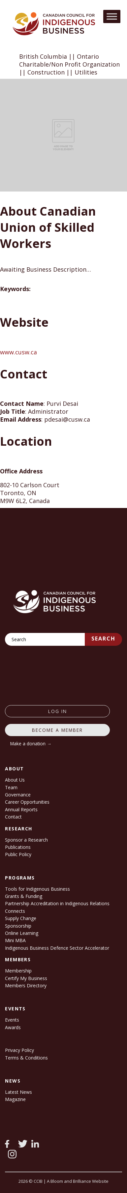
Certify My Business (26, 978)
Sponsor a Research (26, 840)
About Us (15, 780)
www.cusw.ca (18, 352)
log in (57, 711)
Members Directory (26, 985)
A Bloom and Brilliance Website (78, 1181)
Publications (18, 847)
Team (11, 787)
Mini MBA (15, 940)
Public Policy (18, 854)
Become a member (57, 730)
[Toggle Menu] (112, 16)
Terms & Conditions (26, 1058)
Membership (18, 971)
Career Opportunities (27, 802)
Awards (13, 1027)
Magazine (15, 1099)
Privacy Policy (19, 1050)
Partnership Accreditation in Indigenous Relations (57, 903)
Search (103, 638)
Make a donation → (30, 743)
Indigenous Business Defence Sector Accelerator (57, 948)
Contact (13, 817)
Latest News (18, 1092)
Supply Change (20, 918)
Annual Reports (21, 809)
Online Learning (21, 933)
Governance (18, 794)
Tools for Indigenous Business (37, 889)
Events (12, 1020)
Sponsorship (18, 926)
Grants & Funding (23, 896)
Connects (15, 911)
